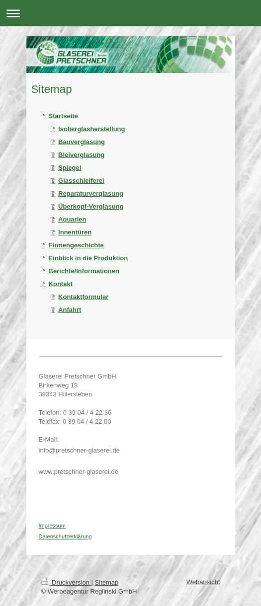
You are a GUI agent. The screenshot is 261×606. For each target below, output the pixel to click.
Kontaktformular (83, 297)
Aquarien (72, 219)
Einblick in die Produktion (88, 258)
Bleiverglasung (81, 154)
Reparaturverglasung (90, 193)
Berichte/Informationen (84, 271)
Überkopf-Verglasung (90, 206)
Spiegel (69, 167)
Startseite (63, 116)
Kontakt (61, 284)
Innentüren (74, 232)
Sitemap (107, 582)
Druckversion (66, 582)
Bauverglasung (81, 142)
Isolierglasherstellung (91, 129)
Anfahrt (69, 309)
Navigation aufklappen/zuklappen (130, 13)
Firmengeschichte (76, 245)
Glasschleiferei (81, 180)
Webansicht (203, 582)
